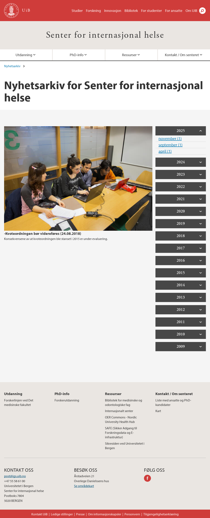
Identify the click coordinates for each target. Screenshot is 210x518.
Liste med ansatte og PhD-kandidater (173, 402)
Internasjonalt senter (119, 411)
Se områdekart (84, 486)
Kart (158, 411)
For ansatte (173, 10)
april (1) (165, 151)
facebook (149, 479)
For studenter (151, 10)
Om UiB (191, 10)
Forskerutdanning (67, 400)
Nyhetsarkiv (12, 66)
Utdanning (24, 54)
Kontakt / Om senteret (182, 54)
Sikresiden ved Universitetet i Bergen (124, 445)
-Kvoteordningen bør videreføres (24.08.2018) (42, 233)
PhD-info (76, 54)
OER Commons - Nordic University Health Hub (121, 419)
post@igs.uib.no (15, 476)
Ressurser (129, 54)
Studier (77, 10)
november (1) (170, 138)
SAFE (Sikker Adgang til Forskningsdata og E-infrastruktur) (121, 432)
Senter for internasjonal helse (105, 35)
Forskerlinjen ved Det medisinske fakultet (18, 402)
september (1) (171, 144)
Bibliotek (131, 10)
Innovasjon (112, 10)
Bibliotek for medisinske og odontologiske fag (123, 402)
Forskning (93, 10)
